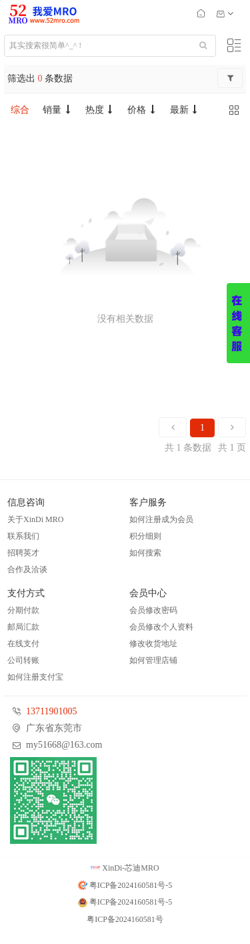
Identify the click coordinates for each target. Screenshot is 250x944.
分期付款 (23, 610)
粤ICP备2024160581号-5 (125, 885)
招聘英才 (23, 552)
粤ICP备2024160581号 (125, 919)
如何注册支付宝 (35, 677)
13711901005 (51, 711)
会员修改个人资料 (161, 627)
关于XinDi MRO (35, 519)
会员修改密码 (153, 610)
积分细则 (145, 536)
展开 (238, 323)
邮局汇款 (23, 627)
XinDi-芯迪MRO (125, 868)
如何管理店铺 (153, 660)
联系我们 (23, 536)
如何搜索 (145, 552)
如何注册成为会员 (161, 519)
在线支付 (23, 643)
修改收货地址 (153, 643)
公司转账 (23, 660)
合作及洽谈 (27, 569)
